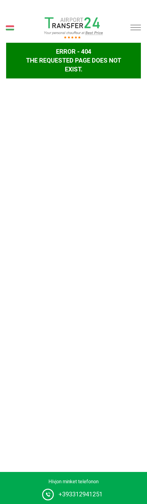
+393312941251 (80, 494)
